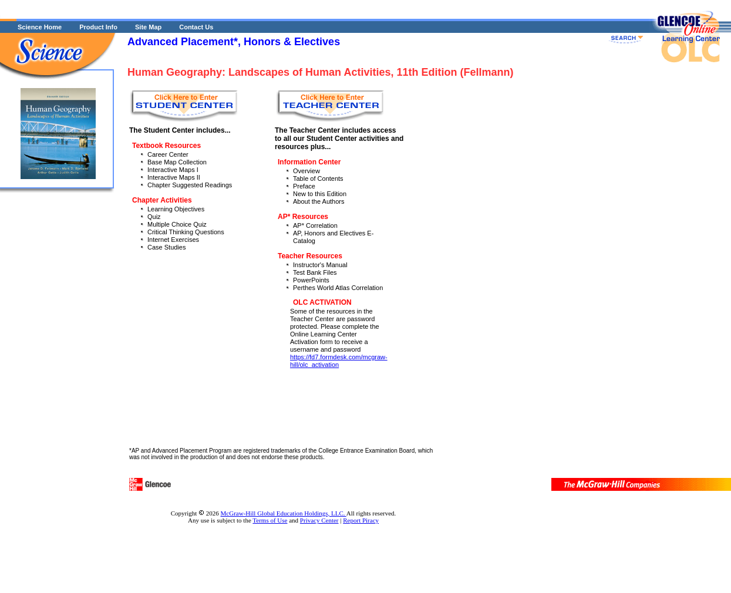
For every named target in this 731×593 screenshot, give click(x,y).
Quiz (154, 216)
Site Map (148, 27)
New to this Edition (319, 193)
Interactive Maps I (172, 169)
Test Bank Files (315, 272)
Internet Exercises (173, 239)
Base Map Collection (177, 162)
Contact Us (196, 27)
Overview (306, 170)
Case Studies (166, 247)
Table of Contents (318, 178)
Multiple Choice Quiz (177, 224)
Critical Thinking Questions (185, 231)
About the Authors (318, 201)
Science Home (40, 27)
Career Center (167, 154)
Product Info (98, 27)
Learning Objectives (175, 209)
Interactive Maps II (173, 177)
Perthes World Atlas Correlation (338, 287)
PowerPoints (311, 280)
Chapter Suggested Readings (189, 184)
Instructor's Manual (320, 264)
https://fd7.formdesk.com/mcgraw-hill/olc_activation (339, 360)
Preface (304, 186)
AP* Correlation (315, 225)
